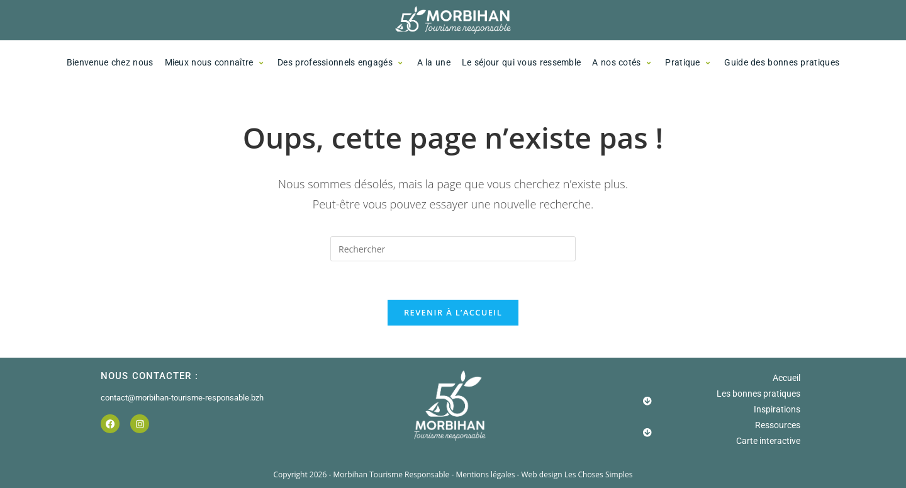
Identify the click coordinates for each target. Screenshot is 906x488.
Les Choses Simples (598, 474)
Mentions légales (486, 474)
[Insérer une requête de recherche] (453, 248)
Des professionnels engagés (341, 62)
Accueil (786, 378)
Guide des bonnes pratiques (781, 62)
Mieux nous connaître (216, 62)
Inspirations (777, 409)
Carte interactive (768, 441)
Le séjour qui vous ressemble (521, 62)
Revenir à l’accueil (453, 312)
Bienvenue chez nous (110, 62)
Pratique (689, 62)
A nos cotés (623, 62)
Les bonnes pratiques (758, 394)
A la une (433, 62)
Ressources (777, 425)
